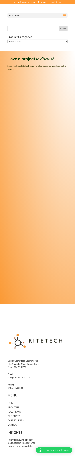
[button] (54, 450)
